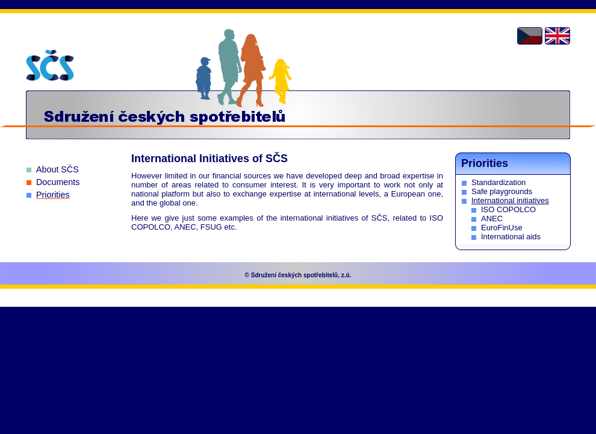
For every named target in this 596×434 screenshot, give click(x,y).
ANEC (492, 218)
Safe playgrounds (501, 191)
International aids (511, 236)
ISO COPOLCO (508, 209)
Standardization (498, 182)
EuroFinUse (502, 227)
